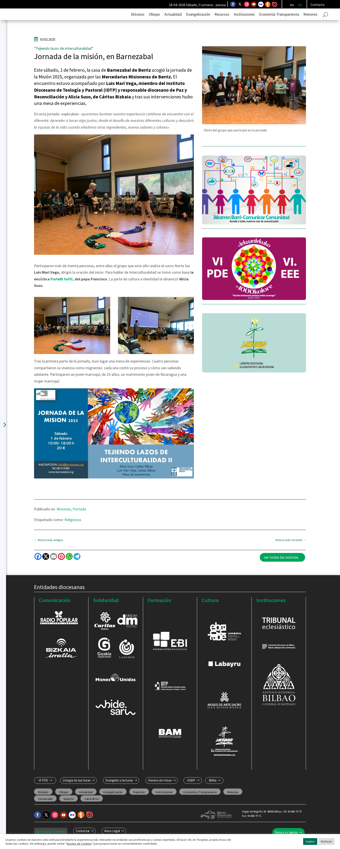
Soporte (68, 806)
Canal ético (92, 806)
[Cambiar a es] (300, 4)
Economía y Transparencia (199, 799)
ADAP (191, 788)
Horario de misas (160, 788)
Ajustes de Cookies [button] (79, 844)
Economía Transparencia (279, 21)
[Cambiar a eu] (292, 4)
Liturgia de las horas (76, 788)
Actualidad (173, 21)
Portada (79, 516)
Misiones (64, 516)
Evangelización (198, 21)
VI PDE (43, 788)
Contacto (318, 4)
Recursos (221, 21)
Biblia (212, 788)
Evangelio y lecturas (119, 788)
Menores (310, 21)
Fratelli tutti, (62, 286)
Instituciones (244, 21)
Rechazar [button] (326, 841)
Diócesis (137, 21)
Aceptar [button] (310, 841)
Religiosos (72, 527)
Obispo (154, 21)
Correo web (45, 806)
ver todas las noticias (281, 564)
